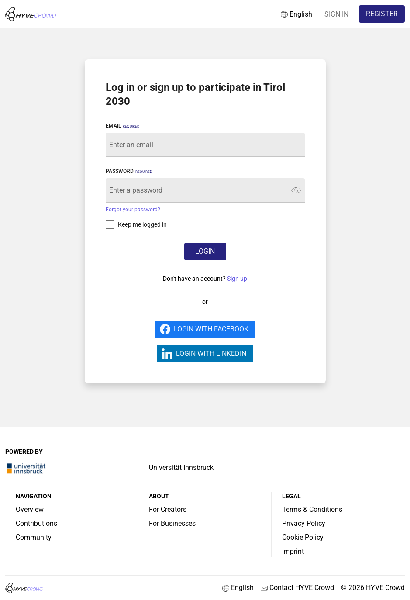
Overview (30, 509)
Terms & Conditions (312, 509)
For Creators (167, 509)
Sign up (237, 278)
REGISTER (382, 14)
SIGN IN (336, 14)
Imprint (293, 551)
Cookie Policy (303, 537)
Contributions (36, 523)
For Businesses (172, 523)
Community (34, 537)
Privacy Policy (303, 523)
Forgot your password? (133, 210)
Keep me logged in (142, 224)
